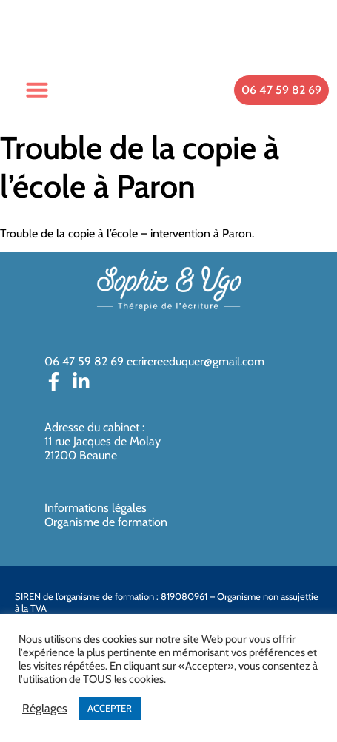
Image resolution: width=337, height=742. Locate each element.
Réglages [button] (44, 708)
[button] (37, 89)
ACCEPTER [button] (109, 708)
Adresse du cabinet (93, 427)
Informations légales (95, 508)
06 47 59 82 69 (84, 361)
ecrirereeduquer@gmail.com (195, 361)
